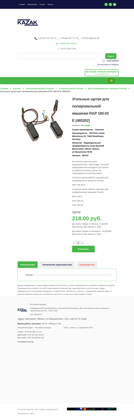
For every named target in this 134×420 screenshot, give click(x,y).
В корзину (83, 250)
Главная (22, 4)
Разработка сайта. (26, 414)
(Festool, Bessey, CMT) (101, 74)
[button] (64, 99)
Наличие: (76, 126)
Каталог (51, 4)
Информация (33, 4)
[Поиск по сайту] (67, 57)
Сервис (43, 4)
